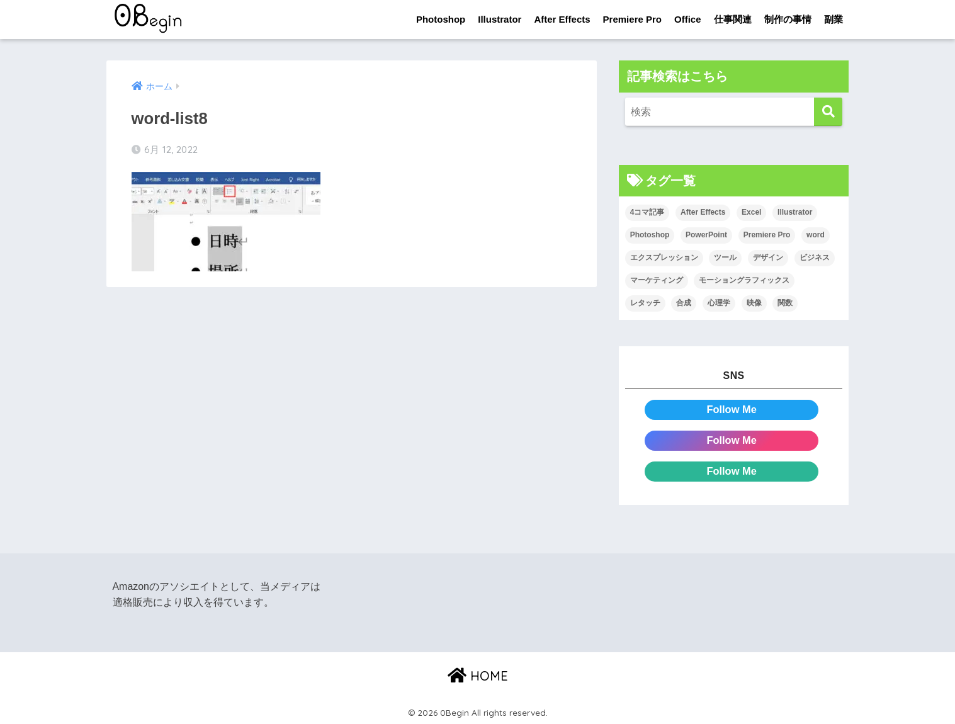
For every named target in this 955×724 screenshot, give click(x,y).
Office (687, 19)
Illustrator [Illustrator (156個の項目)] (794, 212)
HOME (478, 674)
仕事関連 (733, 19)
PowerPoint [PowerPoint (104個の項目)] (706, 235)
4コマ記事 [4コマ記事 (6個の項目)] (647, 212)
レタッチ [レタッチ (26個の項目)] (645, 302)
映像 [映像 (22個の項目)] (754, 302)
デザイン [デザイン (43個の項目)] (768, 258)
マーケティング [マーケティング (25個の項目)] (656, 280)
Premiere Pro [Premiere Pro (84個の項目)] (767, 235)
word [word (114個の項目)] (815, 235)
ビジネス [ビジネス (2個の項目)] (815, 258)
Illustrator (499, 19)
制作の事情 (787, 19)
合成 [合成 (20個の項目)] (683, 302)
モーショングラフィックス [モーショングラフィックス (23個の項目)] (744, 280)
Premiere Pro (632, 19)
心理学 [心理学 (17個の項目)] (719, 302)
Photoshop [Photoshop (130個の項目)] (650, 235)
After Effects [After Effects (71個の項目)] (703, 212)
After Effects (562, 19)
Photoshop (440, 19)
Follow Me (731, 410)
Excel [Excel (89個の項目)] (751, 212)
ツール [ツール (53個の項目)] (725, 258)
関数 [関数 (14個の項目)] (785, 302)
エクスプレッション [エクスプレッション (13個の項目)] (664, 258)
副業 (833, 19)
